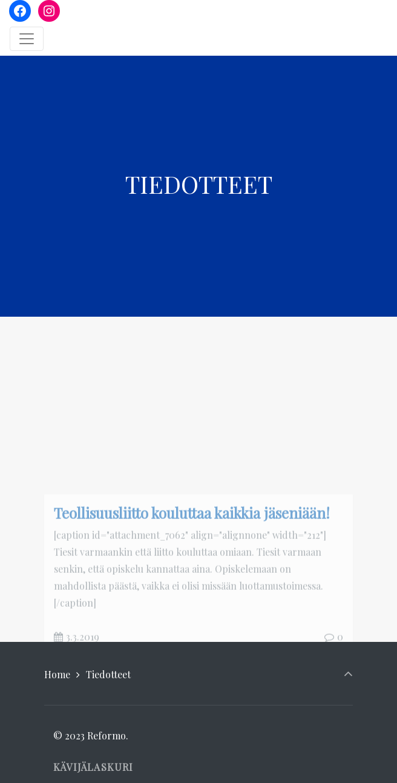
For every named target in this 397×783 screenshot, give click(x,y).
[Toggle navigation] (27, 39)
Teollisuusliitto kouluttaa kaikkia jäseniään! (192, 572)
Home (57, 674)
